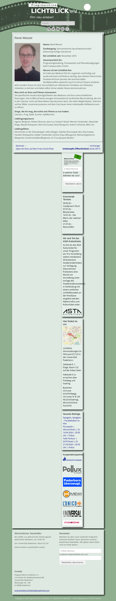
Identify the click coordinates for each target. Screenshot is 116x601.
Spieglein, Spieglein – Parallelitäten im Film (72, 420)
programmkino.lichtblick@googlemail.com (32, 590)
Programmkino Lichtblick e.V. (40, 598)
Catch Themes (95, 598)
